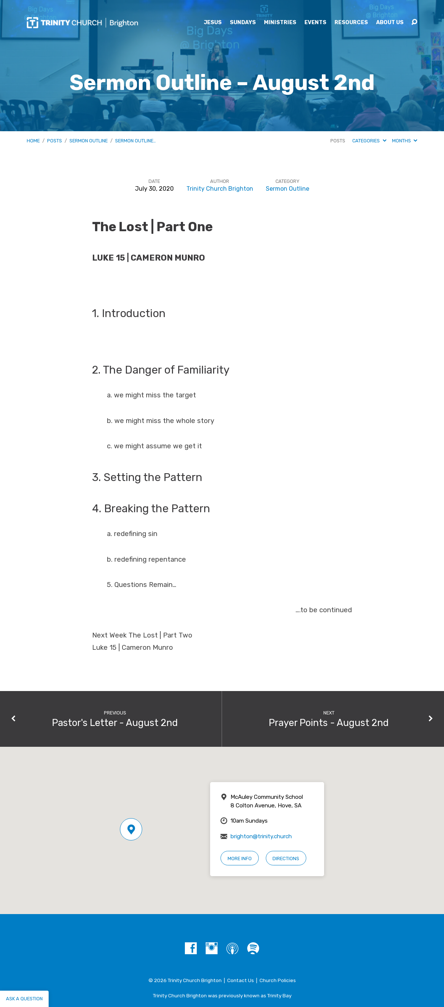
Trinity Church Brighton (219, 188)
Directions (285, 858)
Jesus (213, 22)
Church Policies (277, 980)
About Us (390, 22)
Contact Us (240, 980)
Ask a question (24, 998)
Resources (351, 22)
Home (33, 140)
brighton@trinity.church (261, 836)
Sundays (243, 22)
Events (315, 22)
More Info (240, 858)
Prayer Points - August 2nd (329, 722)
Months (404, 140)
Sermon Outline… (135, 140)
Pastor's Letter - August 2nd (115, 722)
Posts (54, 140)
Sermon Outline (88, 140)
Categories (369, 140)
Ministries (280, 22)
